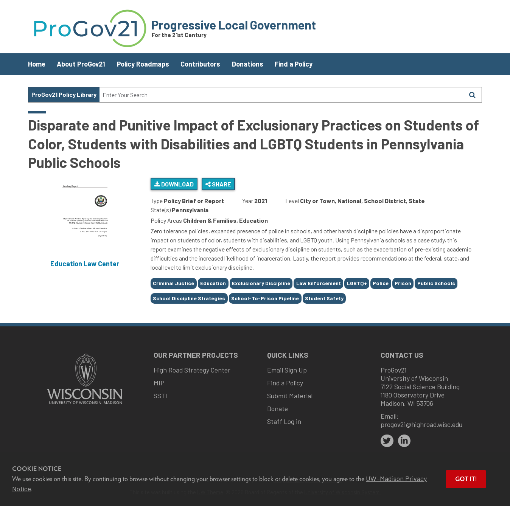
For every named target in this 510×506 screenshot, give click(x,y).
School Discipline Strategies (189, 298)
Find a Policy (294, 64)
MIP (159, 383)
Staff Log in (284, 421)
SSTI (160, 395)
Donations (247, 64)
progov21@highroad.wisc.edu (421, 424)
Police (381, 283)
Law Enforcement (318, 283)
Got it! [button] (466, 479)
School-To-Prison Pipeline (265, 298)
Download (174, 184)
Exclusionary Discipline (261, 283)
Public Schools (436, 283)
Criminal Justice (173, 283)
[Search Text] (281, 94)
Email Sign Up (287, 370)
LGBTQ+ (357, 283)
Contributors (200, 64)
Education (213, 283)
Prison (403, 283)
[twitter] (387, 441)
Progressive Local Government (233, 24)
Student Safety (324, 298)
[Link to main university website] (85, 404)
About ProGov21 (81, 64)
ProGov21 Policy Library (63, 94)
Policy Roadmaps (143, 64)
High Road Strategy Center (192, 370)
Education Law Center (84, 263)
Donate (277, 408)
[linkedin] (404, 441)
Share (218, 184)
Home (36, 64)
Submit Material (290, 395)
